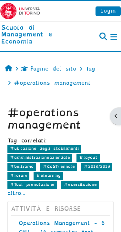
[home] (40, 34)
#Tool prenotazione (32, 184)
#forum (18, 175)
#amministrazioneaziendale (40, 157)
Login (108, 11)
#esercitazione (80, 184)
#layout (88, 157)
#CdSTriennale (59, 166)
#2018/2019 (97, 166)
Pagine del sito (48, 69)
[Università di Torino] (20, 11)
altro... (16, 193)
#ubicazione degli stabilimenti (44, 148)
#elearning (48, 175)
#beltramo (22, 166)
